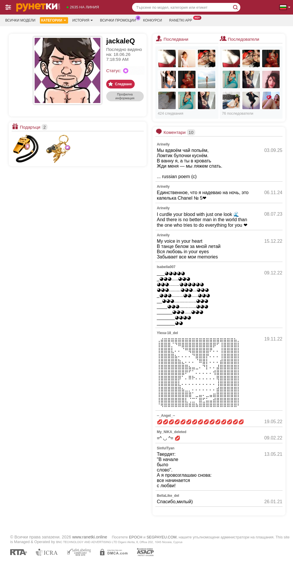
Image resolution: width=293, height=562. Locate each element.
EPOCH (135, 537)
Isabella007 (166, 267)
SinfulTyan (165, 448)
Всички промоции (119, 19)
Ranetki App (182, 19)
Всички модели (20, 20)
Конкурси (152, 20)
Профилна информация (124, 96)
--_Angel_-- (166, 416)
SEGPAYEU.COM (162, 537)
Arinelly (163, 144)
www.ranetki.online (89, 537)
